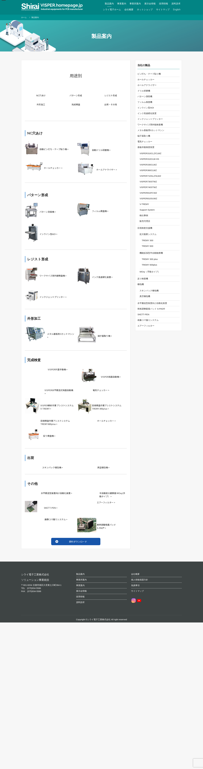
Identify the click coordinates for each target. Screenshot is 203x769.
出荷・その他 (110, 104)
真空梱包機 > (103, 467)
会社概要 (128, 9)
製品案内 (109, 3)
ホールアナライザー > (106, 169)
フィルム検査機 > (100, 211)
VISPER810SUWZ (148, 198)
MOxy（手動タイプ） (150, 271)
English (176, 9)
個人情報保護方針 (139, 584)
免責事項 (135, 589)
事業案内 (121, 3)
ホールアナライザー (146, 85)
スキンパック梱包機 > (52, 467)
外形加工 (41, 104)
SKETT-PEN (143, 314)
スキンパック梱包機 (149, 290)
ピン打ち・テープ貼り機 (149, 74)
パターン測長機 (144, 96)
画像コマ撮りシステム (148, 320)
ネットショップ (145, 9)
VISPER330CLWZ (148, 164)
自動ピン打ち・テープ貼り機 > (54, 149)
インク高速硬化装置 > (102, 277)
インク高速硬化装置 (146, 113)
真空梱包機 (145, 296)
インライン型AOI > (48, 234)
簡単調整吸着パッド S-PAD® (151, 309)
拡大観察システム (148, 234)
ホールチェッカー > (53, 167)
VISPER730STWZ (148, 181)
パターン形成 (75, 95)
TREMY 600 (147, 246)
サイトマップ (163, 9)
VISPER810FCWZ (148, 193)
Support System (147, 210)
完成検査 (76, 104)
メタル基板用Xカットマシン (150, 130)
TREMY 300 (147, 240)
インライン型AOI (145, 107)
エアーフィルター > (106, 502)
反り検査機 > (49, 435)
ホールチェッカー (145, 79)
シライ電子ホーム (112, 9)
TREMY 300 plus (150, 259)
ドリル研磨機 (143, 91)
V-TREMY (144, 204)
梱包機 (140, 284)
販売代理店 (145, 221)
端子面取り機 (143, 136)
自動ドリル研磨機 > (101, 149)
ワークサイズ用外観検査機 (150, 124)
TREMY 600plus (149, 265)
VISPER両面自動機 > (111, 376)
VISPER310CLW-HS (149, 159)
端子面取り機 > (105, 335)
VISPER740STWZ (148, 187)
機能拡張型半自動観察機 (151, 253)
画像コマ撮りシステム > (56, 519)
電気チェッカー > (101, 390)
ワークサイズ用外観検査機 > (53, 275)
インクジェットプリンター (150, 119)
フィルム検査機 (144, 102)
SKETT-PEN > (51, 507)
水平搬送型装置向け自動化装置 (152, 303)
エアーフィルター (145, 325)
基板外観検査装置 (145, 147)
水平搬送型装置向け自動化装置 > (56, 493)
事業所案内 (135, 3)
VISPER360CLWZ (148, 170)
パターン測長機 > (47, 211)
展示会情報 (150, 3)
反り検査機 (142, 278)
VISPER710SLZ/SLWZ (150, 176)
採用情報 (163, 3)
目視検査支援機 (144, 228)
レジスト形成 (110, 95)
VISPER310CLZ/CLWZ (150, 153)
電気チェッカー (144, 141)
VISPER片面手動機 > (58, 369)
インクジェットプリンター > (53, 296)
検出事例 (144, 215)
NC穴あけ (41, 95)
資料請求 (175, 3)
